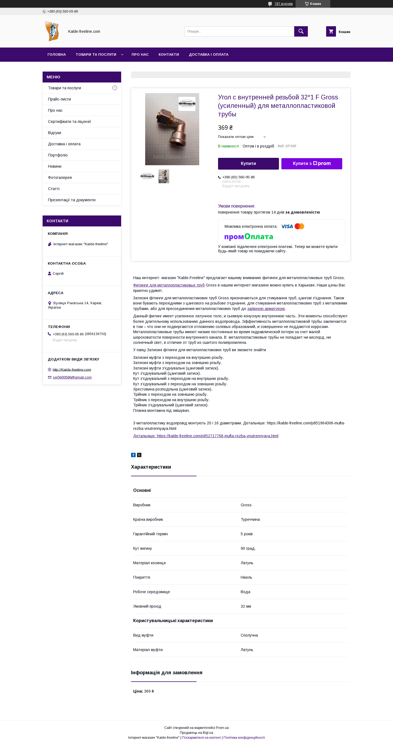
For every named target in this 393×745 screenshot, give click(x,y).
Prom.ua (222, 728)
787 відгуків (284, 4)
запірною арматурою (266, 308)
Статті (53, 189)
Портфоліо (58, 155)
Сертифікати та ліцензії (69, 121)
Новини (54, 166)
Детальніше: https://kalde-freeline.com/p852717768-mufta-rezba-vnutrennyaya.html (205, 436)
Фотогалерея (60, 177)
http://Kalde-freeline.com (72, 369)
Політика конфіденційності (244, 738)
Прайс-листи (59, 99)
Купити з (312, 163)
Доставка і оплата (208, 54)
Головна (56, 54)
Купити (248, 163)
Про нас (140, 54)
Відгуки (54, 133)
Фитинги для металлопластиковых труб (169, 285)
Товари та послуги (96, 54)
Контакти (169, 54)
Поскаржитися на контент (201, 738)
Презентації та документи (72, 200)
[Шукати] (301, 31)
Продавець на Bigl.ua (196, 733)
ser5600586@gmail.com (72, 377)
